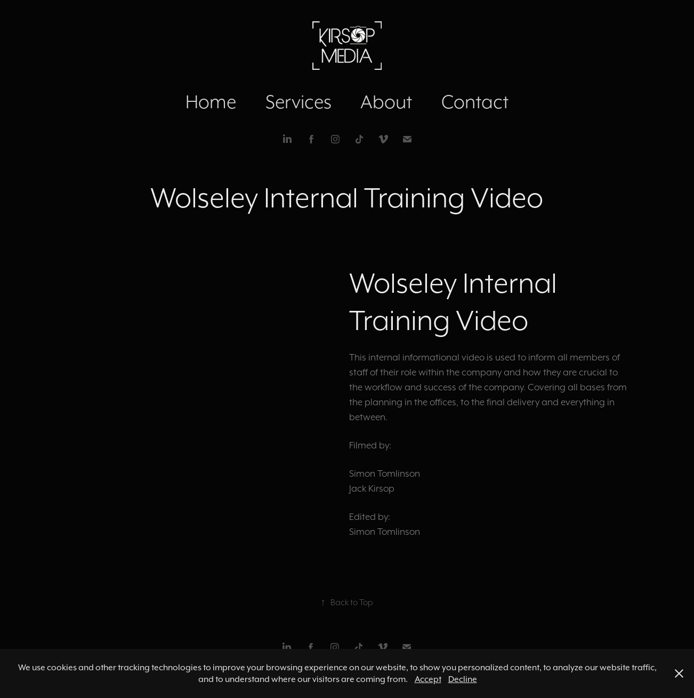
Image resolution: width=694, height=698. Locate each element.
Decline (462, 679)
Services (298, 101)
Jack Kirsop (371, 488)
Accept (428, 679)
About (386, 101)
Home (210, 101)
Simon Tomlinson (384, 473)
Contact (475, 101)
